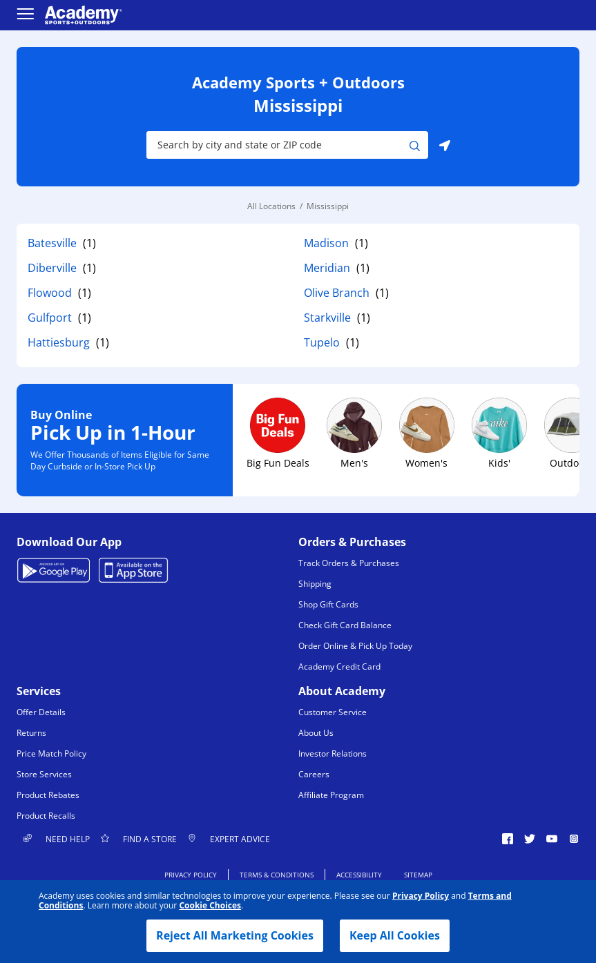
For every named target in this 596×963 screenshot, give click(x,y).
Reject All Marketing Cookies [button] (235, 935)
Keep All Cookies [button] (394, 935)
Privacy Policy (420, 896)
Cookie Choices (210, 906)
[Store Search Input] (278, 145)
